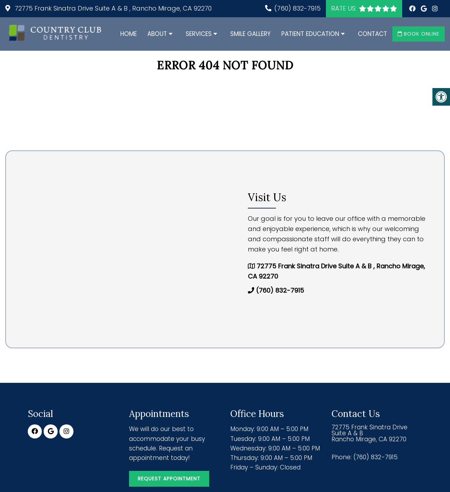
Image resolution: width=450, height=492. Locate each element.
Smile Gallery (250, 34)
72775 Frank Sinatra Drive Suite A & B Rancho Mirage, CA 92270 (369, 433)
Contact (372, 34)
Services (199, 34)
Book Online (418, 33)
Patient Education (310, 34)
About (157, 34)
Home (128, 34)
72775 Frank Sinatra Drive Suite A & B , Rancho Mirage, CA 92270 (112, 8)
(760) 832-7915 (297, 8)
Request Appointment (169, 478)
